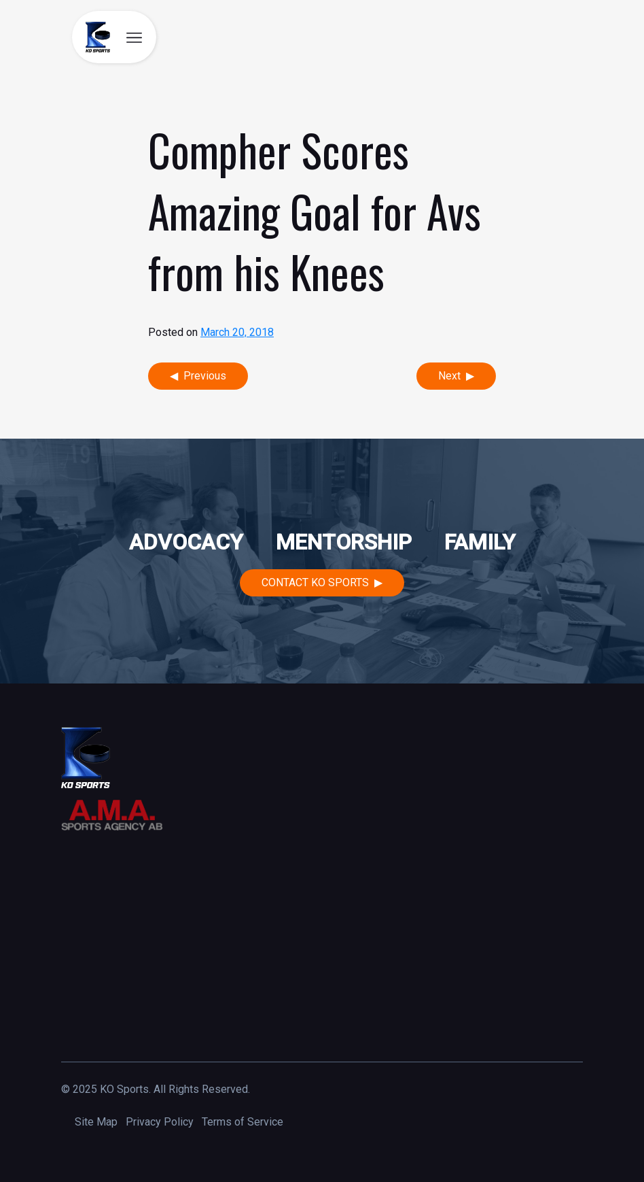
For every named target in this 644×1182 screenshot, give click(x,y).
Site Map (96, 1121)
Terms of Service (242, 1121)
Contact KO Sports (315, 582)
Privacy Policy (160, 1121)
